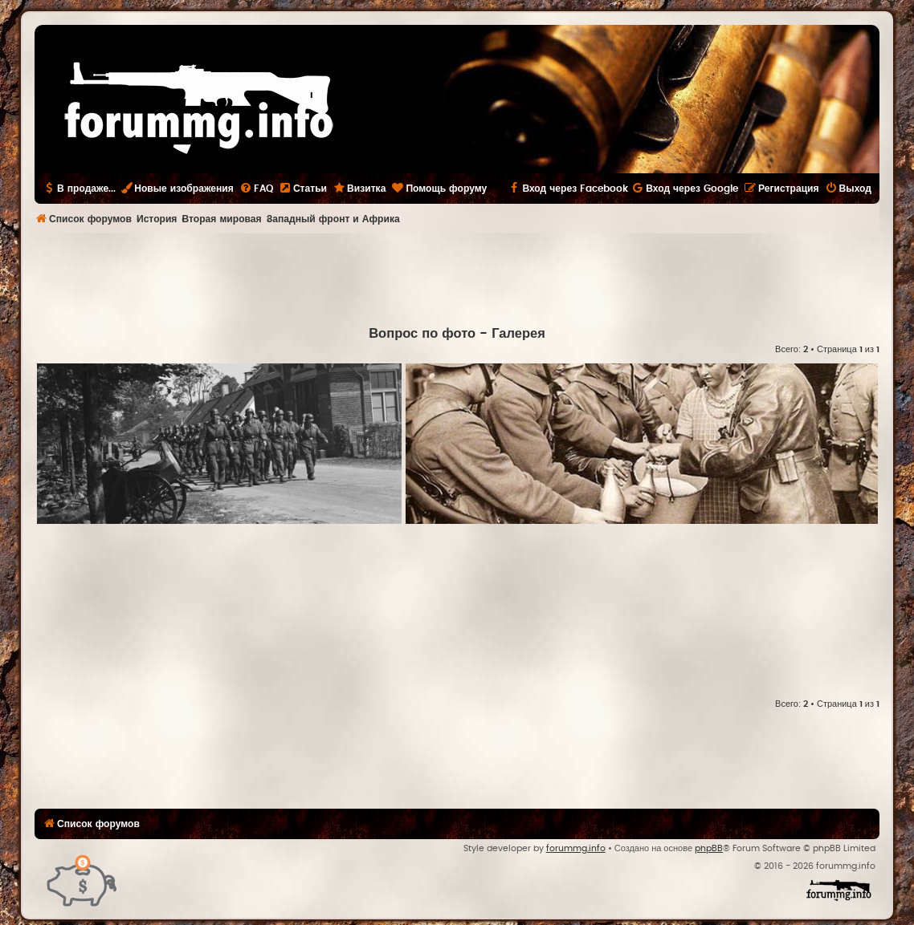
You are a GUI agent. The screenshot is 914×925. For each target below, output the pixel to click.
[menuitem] (256, 188)
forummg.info (576, 848)
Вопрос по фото (422, 333)
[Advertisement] (457, 277)
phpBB (709, 848)
